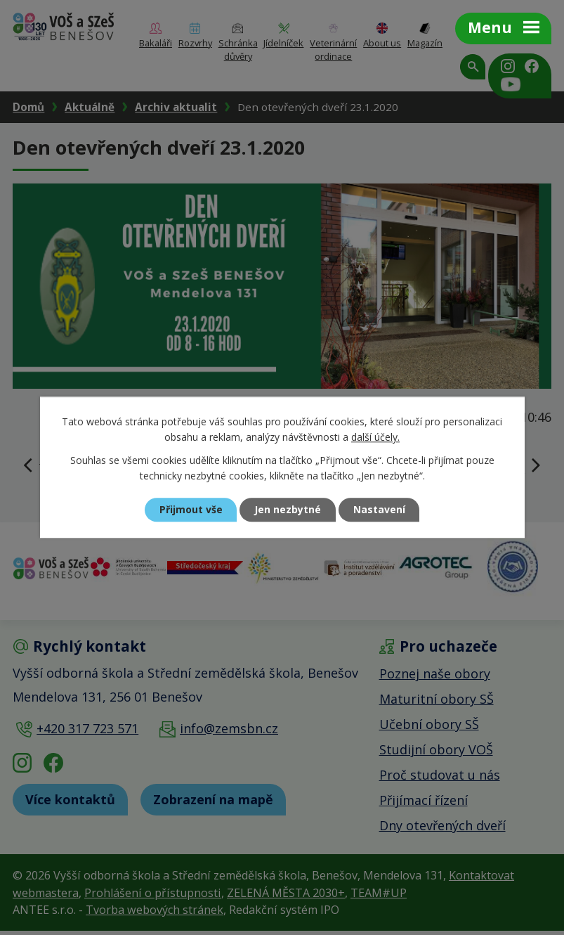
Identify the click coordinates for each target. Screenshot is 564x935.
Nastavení (379, 510)
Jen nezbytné (287, 510)
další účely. (375, 437)
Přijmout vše (190, 510)
